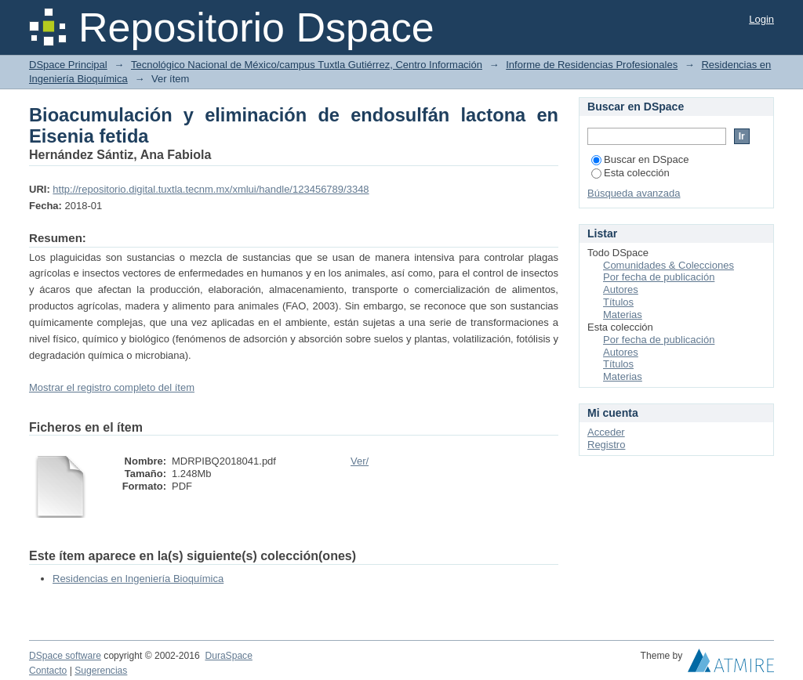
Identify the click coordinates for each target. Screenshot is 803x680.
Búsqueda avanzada (634, 193)
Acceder (606, 432)
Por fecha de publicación (658, 277)
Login (761, 19)
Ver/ (360, 461)
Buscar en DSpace (640, 159)
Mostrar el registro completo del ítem (111, 387)
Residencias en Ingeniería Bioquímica (138, 578)
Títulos (618, 302)
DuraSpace (228, 655)
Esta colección (630, 173)
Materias (622, 314)
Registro (606, 444)
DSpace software (65, 655)
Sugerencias (100, 670)
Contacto (48, 670)
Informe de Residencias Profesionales (592, 65)
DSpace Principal (68, 65)
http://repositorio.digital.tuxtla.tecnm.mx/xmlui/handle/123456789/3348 (211, 189)
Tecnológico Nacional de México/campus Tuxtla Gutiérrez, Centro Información (306, 65)
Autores (620, 289)
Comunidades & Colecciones (668, 265)
